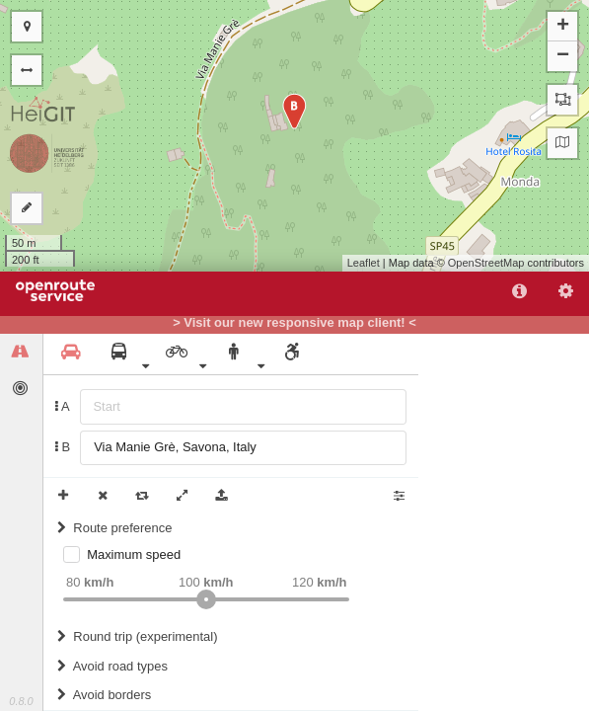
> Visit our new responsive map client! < (294, 323)
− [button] (562, 56)
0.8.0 (21, 701)
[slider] (206, 599)
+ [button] (562, 26)
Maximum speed (134, 554)
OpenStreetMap (486, 263)
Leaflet (363, 263)
